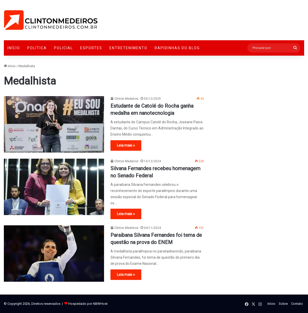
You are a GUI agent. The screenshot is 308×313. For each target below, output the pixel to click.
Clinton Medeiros (126, 98)
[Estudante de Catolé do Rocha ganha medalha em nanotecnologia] (54, 124)
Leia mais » (126, 145)
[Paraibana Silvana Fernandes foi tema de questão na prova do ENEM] (54, 253)
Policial (63, 48)
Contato (297, 304)
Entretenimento (128, 48)
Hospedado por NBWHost (88, 304)
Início (13, 48)
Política (37, 48)
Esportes (91, 48)
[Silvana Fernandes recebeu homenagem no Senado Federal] (54, 187)
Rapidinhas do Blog (177, 48)
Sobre (283, 304)
